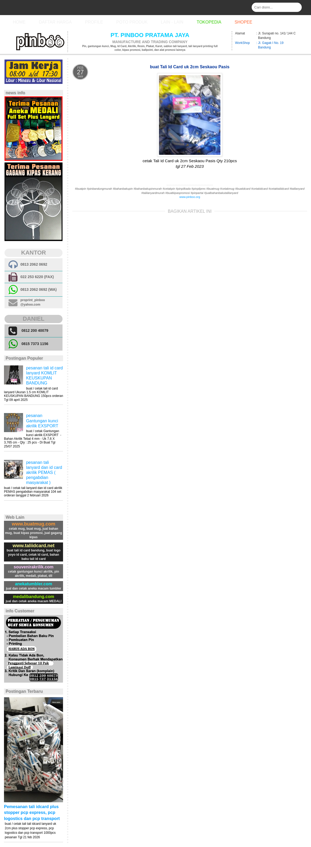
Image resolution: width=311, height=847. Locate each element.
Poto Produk (132, 22)
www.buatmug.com (33, 524)
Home (19, 22)
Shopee (243, 22)
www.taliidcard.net (33, 545)
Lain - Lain (172, 22)
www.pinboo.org (189, 196)
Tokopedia (209, 22)
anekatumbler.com (33, 584)
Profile (94, 22)
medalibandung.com (33, 596)
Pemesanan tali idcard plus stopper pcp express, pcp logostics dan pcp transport (32, 812)
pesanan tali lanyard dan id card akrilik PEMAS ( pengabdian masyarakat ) (44, 472)
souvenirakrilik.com (33, 567)
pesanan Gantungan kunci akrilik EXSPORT (42, 420)
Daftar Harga (55, 22)
